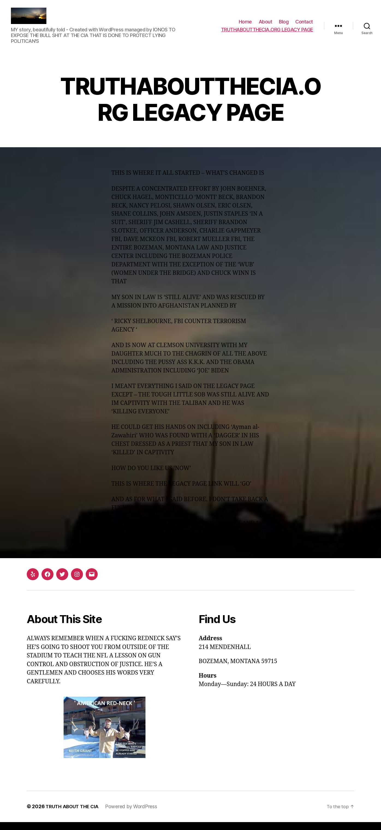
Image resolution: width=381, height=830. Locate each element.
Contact (304, 26)
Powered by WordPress (134, 814)
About (265, 26)
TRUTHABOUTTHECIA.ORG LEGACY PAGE (267, 34)
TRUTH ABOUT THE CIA (74, 814)
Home (245, 26)
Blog (283, 26)
